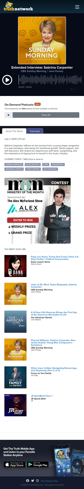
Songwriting (57, 164)
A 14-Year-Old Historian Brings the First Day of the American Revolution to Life (54, 313)
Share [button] (74, 89)
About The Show (14, 131)
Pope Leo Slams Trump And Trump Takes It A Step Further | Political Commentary (55, 258)
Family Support (33, 169)
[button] (7, 82)
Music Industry (32, 164)
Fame (46, 164)
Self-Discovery (50, 169)
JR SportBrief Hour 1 (42, 395)
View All (46, 115)
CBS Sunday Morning (33, 71)
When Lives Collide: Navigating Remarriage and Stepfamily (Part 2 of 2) (54, 369)
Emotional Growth (14, 169)
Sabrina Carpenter (14, 164)
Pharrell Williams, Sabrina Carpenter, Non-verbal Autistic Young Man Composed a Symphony (53, 342)
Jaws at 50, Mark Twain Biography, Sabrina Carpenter (54, 285)
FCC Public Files (49, 481)
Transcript (35, 131)
